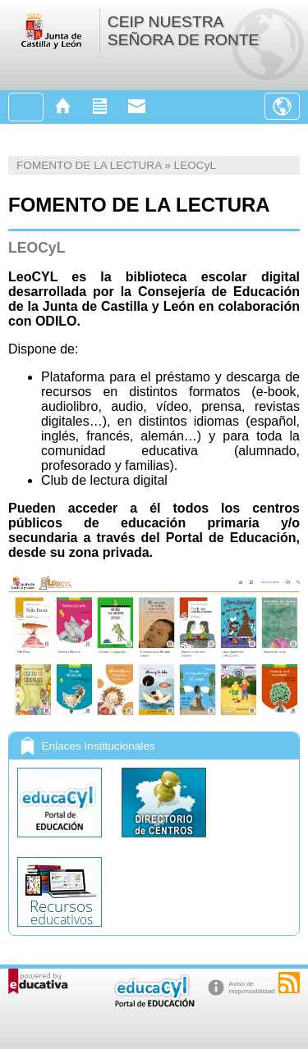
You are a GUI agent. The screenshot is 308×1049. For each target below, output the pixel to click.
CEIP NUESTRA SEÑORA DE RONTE (183, 30)
